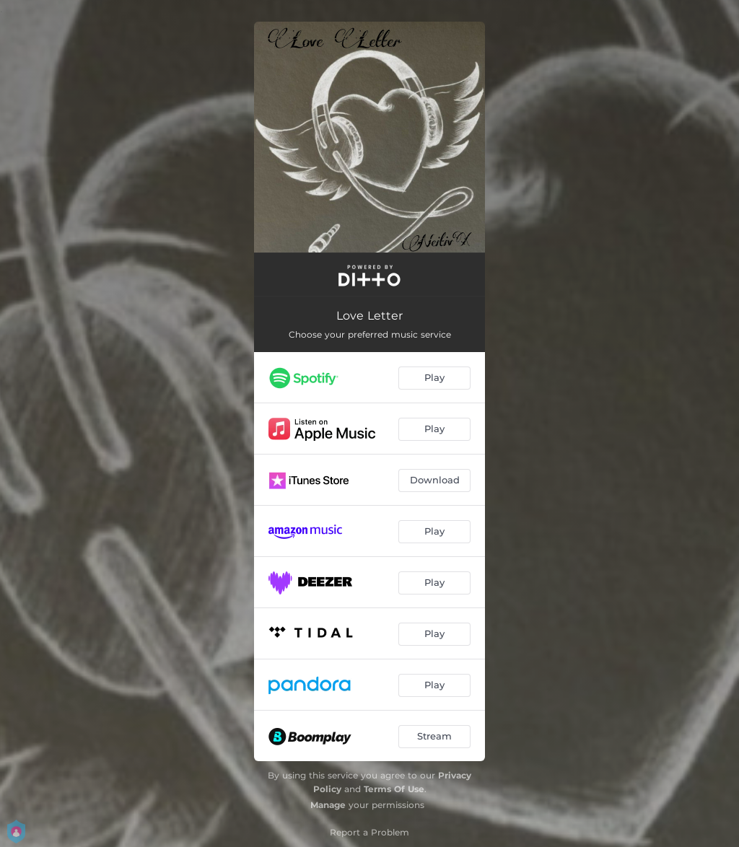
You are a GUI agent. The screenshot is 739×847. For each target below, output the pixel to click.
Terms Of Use (394, 789)
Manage (328, 804)
